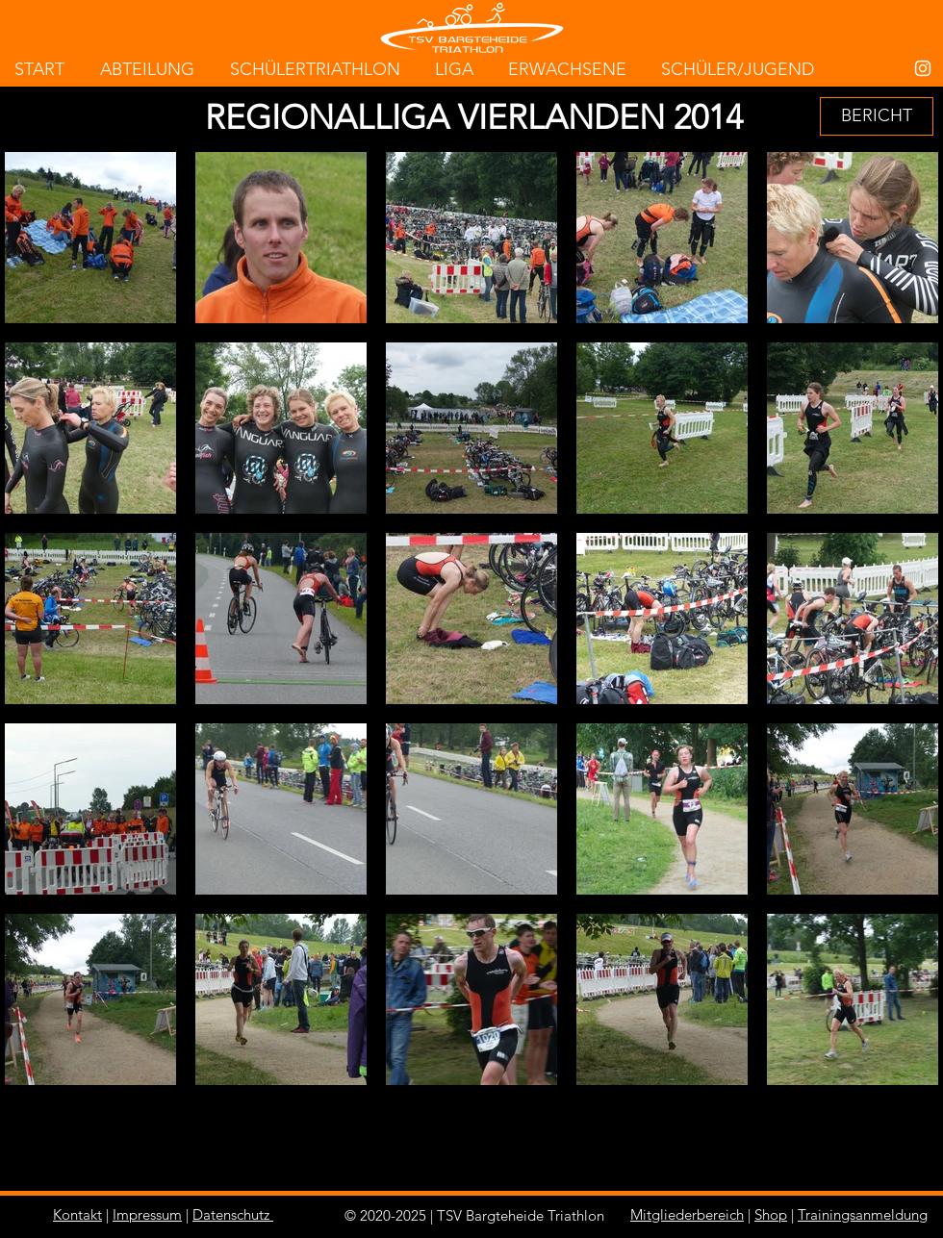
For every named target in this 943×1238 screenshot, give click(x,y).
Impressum (147, 1214)
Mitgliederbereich (687, 1214)
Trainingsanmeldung (863, 1214)
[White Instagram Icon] (922, 68)
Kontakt (77, 1214)
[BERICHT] (876, 116)
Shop (770, 1214)
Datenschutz (230, 1214)
